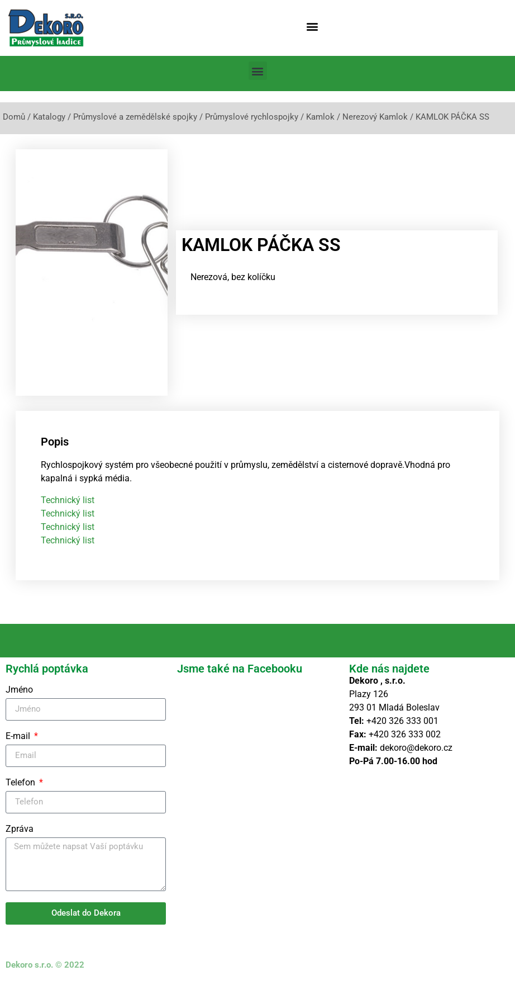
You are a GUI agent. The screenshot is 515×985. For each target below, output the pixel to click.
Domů (14, 117)
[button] (312, 26)
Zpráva (20, 829)
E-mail (19, 736)
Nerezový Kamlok (375, 117)
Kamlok (320, 117)
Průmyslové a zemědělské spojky (135, 117)
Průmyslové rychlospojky (251, 117)
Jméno (19, 690)
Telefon (21, 783)
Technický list (67, 500)
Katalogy (49, 117)
